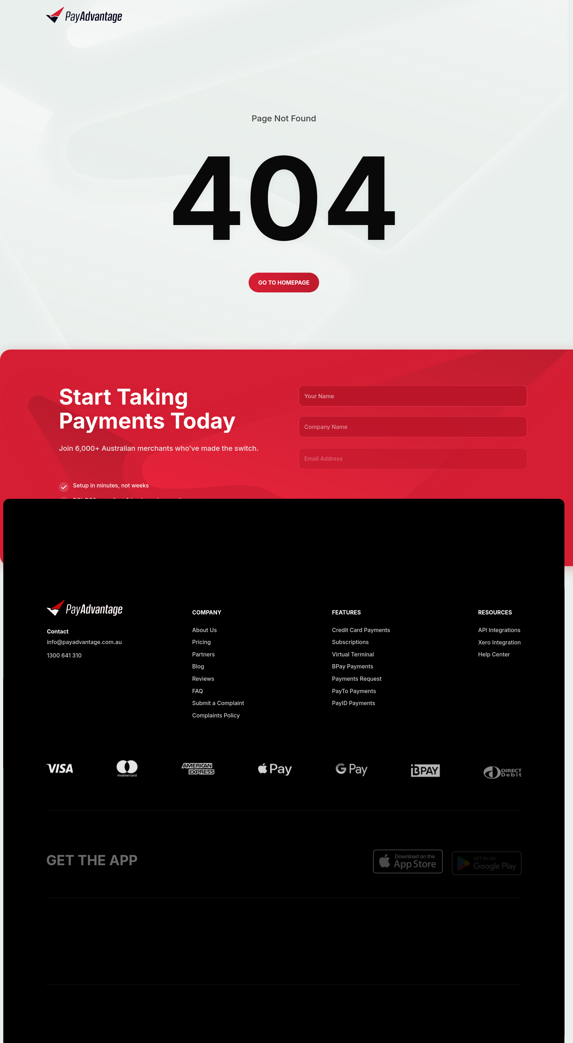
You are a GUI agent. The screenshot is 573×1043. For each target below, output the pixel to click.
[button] (499, 15)
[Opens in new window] (367, 15)
